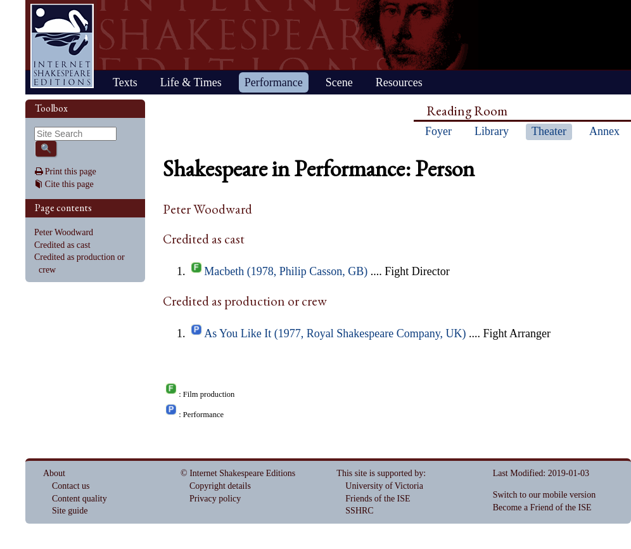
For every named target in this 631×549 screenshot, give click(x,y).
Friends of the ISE (377, 498)
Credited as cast (62, 245)
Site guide (69, 510)
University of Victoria (384, 486)
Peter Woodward (63, 232)
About (54, 473)
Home (62, 46)
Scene (339, 82)
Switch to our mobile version (544, 495)
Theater (549, 131)
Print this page (70, 171)
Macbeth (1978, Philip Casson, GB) (285, 271)
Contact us (71, 486)
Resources (399, 82)
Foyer (438, 131)
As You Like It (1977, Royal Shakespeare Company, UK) (335, 333)
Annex (604, 131)
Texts (125, 82)
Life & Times (191, 82)
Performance (274, 82)
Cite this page (69, 184)
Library (492, 131)
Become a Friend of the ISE (542, 507)
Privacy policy (215, 498)
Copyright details (220, 486)
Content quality (79, 498)
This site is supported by (379, 473)
